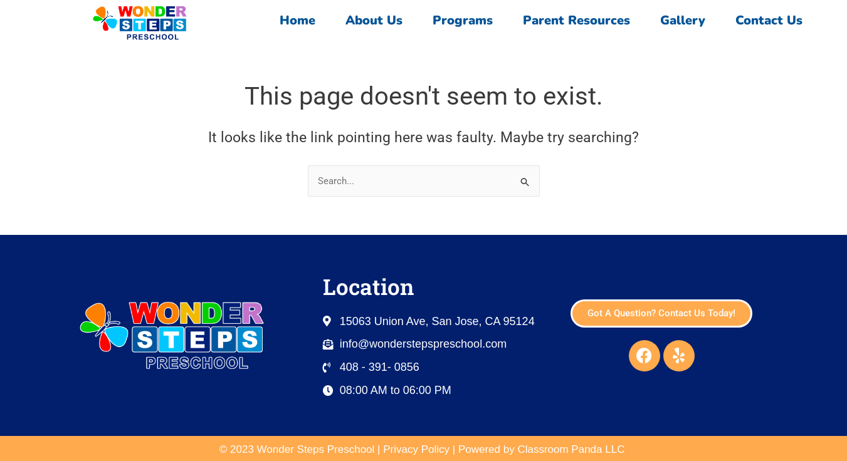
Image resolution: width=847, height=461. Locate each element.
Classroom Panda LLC (572, 449)
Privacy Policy (416, 449)
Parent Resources (576, 20)
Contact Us (772, 20)
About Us (373, 20)
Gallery (682, 20)
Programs (463, 20)
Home (297, 20)
